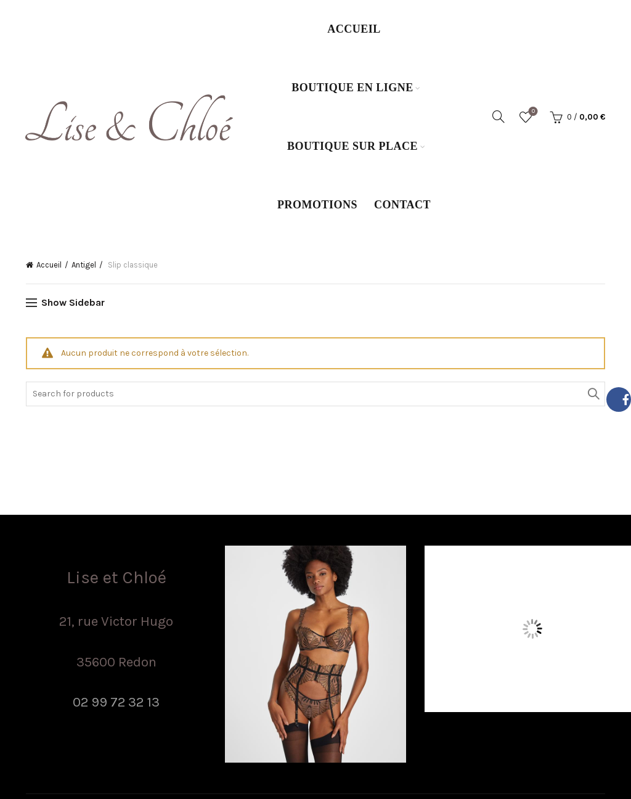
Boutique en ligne (352, 87)
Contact (402, 205)
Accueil (354, 29)
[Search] (498, 116)
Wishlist (532, 112)
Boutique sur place (352, 146)
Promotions (317, 205)
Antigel (83, 264)
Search (592, 394)
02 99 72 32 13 (116, 702)
